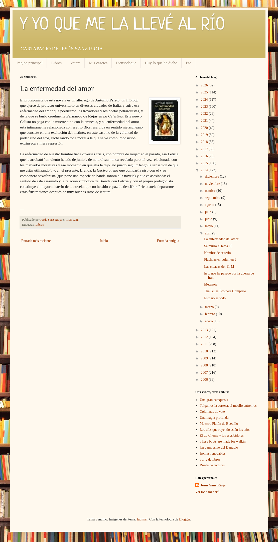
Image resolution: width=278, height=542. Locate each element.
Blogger (184, 519)
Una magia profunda (214, 418)
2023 (205, 106)
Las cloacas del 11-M (219, 266)
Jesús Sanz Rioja (212, 485)
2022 (205, 113)
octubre (210, 191)
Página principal (30, 63)
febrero (210, 314)
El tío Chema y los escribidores (222, 435)
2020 (205, 128)
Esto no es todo (215, 298)
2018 (205, 142)
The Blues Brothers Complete (225, 291)
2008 (205, 365)
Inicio (104, 241)
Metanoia (210, 284)
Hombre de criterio (217, 253)
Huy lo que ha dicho (161, 63)
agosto (210, 205)
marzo (209, 307)
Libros (56, 63)
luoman (142, 519)
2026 (205, 85)
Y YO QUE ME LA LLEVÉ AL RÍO (122, 25)
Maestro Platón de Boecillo (219, 424)
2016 (205, 156)
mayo (209, 226)
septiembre (213, 198)
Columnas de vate (212, 412)
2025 (205, 92)
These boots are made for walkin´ (223, 441)
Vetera (75, 63)
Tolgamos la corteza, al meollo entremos (228, 406)
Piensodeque (126, 63)
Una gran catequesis (214, 400)
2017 (205, 149)
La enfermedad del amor (221, 239)
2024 (205, 99)
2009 (205, 358)
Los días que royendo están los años (225, 430)
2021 (205, 120)
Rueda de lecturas (212, 465)
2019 (205, 135)
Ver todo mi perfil (207, 492)
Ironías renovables (213, 453)
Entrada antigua (168, 241)
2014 (205, 170)
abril (208, 233)
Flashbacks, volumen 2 (220, 259)
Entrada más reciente (36, 241)
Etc (188, 63)
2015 (205, 163)
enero (209, 321)
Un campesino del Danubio (219, 447)
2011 (205, 344)
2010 (205, 351)
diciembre (212, 176)
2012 (205, 337)
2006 (205, 379)
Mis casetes (98, 63)
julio (208, 212)
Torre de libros (210, 459)
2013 (205, 330)
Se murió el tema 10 (218, 246)
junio (209, 219)
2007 (205, 372)
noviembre (213, 184)
